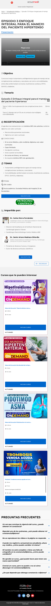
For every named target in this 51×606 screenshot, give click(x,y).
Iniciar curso (25, 327)
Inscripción (25, 196)
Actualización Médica (13, 11)
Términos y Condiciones (27, 591)
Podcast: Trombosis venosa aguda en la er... (18, 479)
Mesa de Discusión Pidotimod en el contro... (18, 422)
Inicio (3, 11)
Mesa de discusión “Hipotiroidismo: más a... (18, 308)
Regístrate (30, 6)
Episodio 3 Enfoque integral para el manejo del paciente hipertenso (24, 100)
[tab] (25, 525)
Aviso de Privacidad (13, 591)
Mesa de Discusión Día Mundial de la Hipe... (18, 365)
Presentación (7, 32)
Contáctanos (39, 591)
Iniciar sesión (22, 6)
